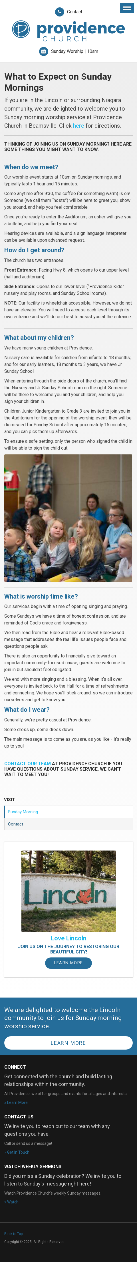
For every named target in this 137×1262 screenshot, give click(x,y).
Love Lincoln (68, 938)
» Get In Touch (16, 1152)
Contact (74, 12)
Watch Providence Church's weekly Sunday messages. (52, 1193)
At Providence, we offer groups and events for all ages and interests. (66, 1093)
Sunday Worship (67, 51)
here (78, 125)
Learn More (68, 963)
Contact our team (28, 763)
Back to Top (13, 1234)
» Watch (11, 1202)
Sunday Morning (23, 811)
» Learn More (16, 1102)
